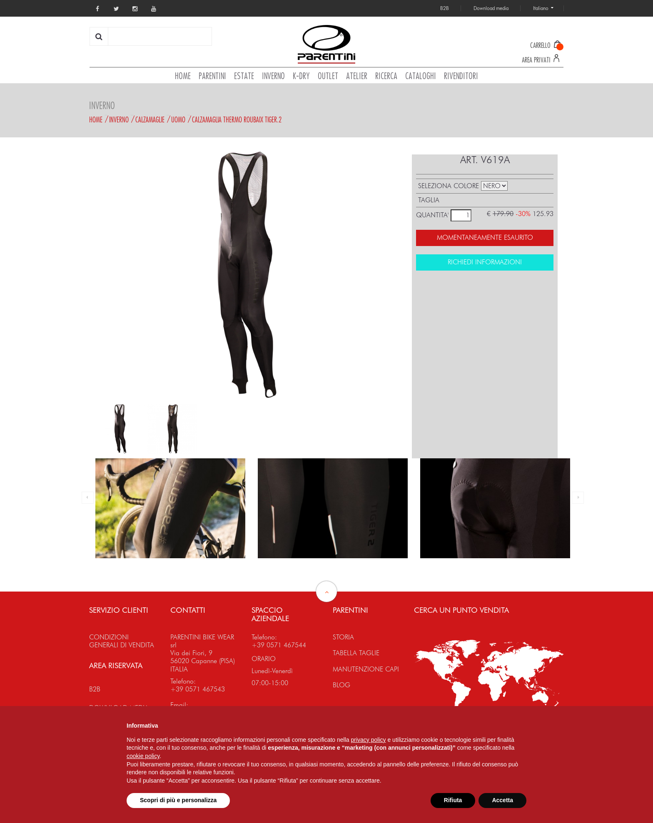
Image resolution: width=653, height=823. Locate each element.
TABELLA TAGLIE (356, 653)
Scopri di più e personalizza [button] (178, 800)
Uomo (178, 119)
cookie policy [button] (143, 756)
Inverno (119, 119)
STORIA (343, 637)
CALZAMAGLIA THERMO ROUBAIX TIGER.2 (237, 119)
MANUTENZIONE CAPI (366, 669)
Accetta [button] (502, 800)
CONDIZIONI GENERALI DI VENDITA (121, 641)
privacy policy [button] (368, 739)
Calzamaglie (149, 119)
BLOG (341, 685)
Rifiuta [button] (453, 800)
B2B (94, 689)
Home (95, 119)
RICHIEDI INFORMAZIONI (485, 262)
